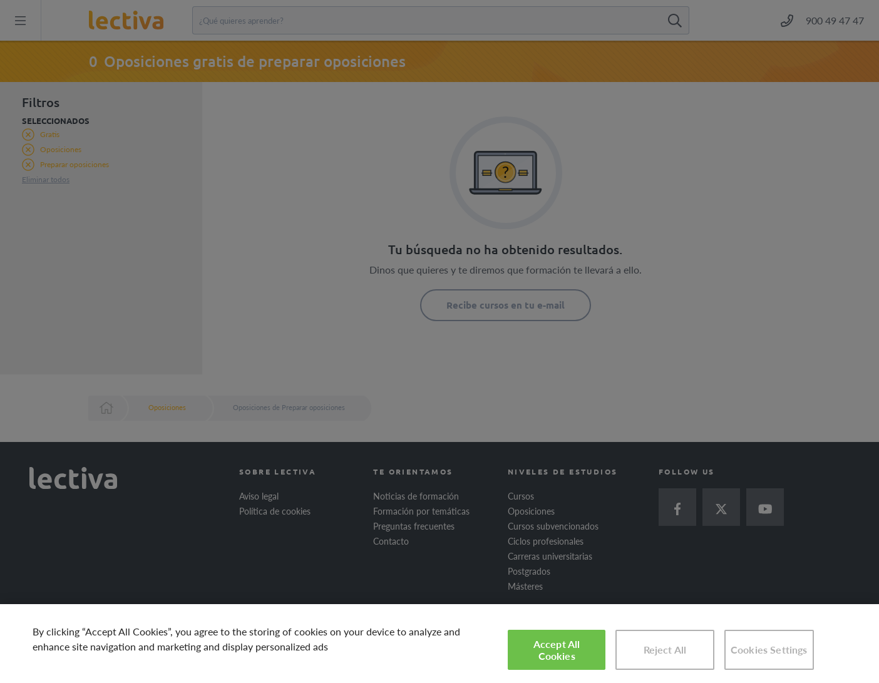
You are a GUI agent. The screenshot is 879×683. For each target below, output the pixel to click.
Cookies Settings (769, 649)
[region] (439, 643)
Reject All (665, 649)
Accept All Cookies (556, 650)
